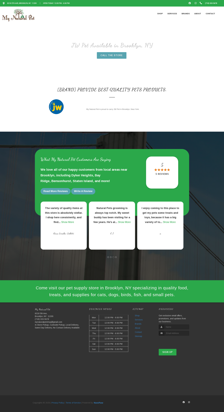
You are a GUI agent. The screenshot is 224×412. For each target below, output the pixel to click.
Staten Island (83, 181)
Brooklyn (47, 175)
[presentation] (174, 341)
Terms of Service (73, 403)
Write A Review (83, 191)
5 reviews (162, 174)
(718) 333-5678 (42, 319)
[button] (108, 257)
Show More (115, 222)
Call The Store (112, 55)
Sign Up (167, 352)
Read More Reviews (55, 191)
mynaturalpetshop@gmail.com (48, 322)
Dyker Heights (82, 175)
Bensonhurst (61, 181)
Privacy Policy (58, 403)
